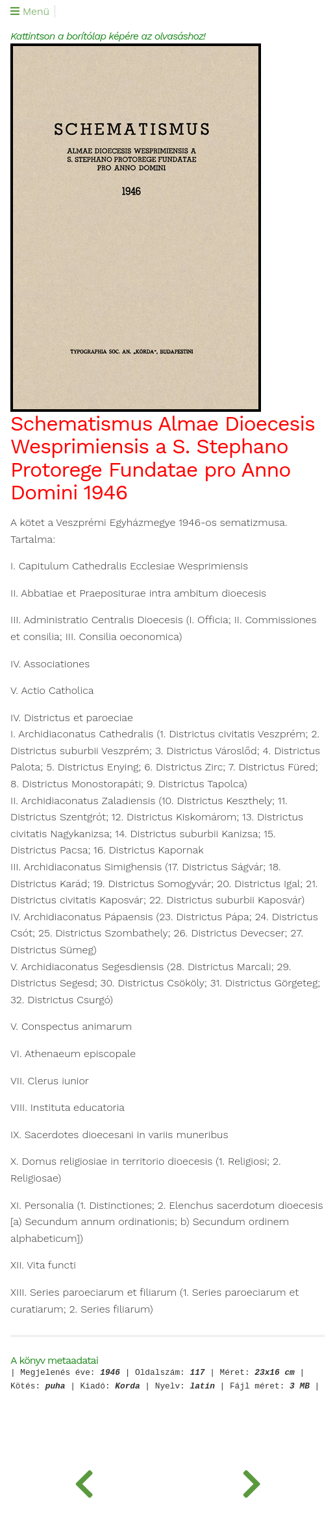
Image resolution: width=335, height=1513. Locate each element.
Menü (29, 12)
